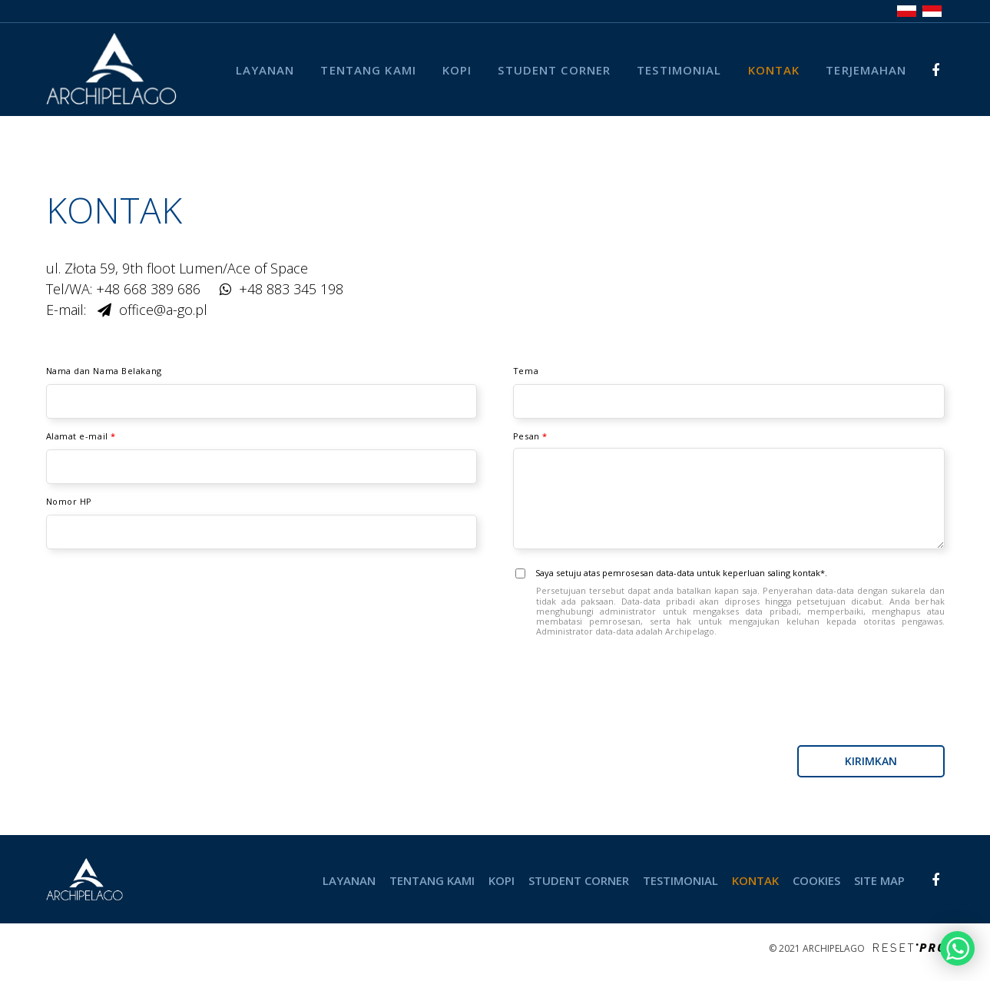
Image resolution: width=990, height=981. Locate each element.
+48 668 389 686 (148, 289)
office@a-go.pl (163, 309)
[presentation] (828, 700)
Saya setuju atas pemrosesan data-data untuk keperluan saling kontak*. (729, 602)
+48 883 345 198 (291, 289)
